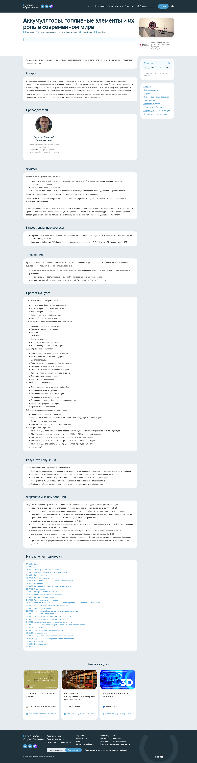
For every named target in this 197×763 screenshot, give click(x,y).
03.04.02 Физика (33, 564)
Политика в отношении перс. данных (115, 744)
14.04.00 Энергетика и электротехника (42, 600)
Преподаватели (150, 90)
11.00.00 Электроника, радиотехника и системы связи (48, 586)
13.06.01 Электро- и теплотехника (40, 597)
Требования (149, 100)
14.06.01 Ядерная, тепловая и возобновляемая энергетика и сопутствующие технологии (63, 603)
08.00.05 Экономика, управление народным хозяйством (49, 581)
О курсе (147, 86)
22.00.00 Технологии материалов (40, 614)
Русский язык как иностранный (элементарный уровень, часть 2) (79, 696)
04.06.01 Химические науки (37, 575)
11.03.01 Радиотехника (35, 589)
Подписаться (73, 750)
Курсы (89, 6)
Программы (99, 6)
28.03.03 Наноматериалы (36, 633)
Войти (163, 6)
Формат (147, 93)
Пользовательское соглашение (113, 741)
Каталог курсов (54, 736)
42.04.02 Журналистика (36, 644)
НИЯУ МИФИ (72, 706)
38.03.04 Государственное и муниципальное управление (50, 636)
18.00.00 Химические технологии (40, 608)
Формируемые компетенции (156, 110)
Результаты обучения (153, 107)
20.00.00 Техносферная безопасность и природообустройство (52, 611)
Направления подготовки (155, 114)
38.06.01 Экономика (34, 641)
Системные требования (85, 744)
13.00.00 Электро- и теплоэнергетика (41, 592)
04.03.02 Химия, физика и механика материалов (46, 570)
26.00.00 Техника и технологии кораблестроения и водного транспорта (56, 625)
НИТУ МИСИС (111, 706)
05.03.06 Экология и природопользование (43, 578)
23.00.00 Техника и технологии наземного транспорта (48, 616)
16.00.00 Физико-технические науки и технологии (47, 605)
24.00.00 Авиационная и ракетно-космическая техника (49, 622)
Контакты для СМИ (108, 736)
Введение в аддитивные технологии (115, 695)
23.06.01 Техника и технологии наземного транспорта (48, 619)
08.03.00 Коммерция (34, 583)
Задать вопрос (82, 741)
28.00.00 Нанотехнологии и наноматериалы (44, 630)
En (161, 735)
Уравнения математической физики (40, 695)
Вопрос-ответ (81, 738)
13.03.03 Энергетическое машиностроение (44, 594)
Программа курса (151, 104)
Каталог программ (55, 739)
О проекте (129, 6)
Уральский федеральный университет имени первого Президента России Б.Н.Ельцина (155, 46)
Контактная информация (110, 738)
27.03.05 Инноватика (35, 627)
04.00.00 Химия (32, 567)
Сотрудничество (115, 6)
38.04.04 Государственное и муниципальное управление (50, 639)
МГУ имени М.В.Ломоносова (41, 706)
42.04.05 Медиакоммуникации (38, 647)
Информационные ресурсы (156, 97)
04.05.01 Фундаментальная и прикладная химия (46, 572)
